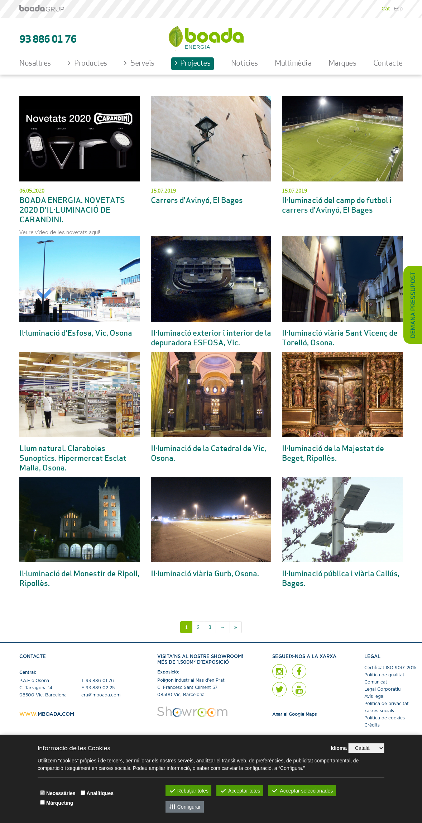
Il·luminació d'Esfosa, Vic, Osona (75, 334)
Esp (398, 8)
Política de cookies (384, 718)
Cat (386, 8)
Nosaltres (35, 63)
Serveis (139, 63)
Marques (342, 63)
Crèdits (372, 725)
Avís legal (374, 696)
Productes (87, 63)
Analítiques (100, 793)
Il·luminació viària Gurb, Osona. (205, 574)
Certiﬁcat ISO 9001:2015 (390, 668)
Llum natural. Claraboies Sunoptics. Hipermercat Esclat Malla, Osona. (72, 459)
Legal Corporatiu (382, 689)
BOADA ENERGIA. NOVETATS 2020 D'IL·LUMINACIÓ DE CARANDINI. (72, 210)
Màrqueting (59, 803)
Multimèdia (293, 63)
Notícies (244, 63)
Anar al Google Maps (294, 714)
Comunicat (375, 682)
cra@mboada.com (100, 695)
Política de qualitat (384, 675)
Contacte (388, 63)
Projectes (192, 63)
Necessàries (61, 793)
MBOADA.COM (56, 714)
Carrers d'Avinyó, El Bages (197, 201)
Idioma (339, 748)
